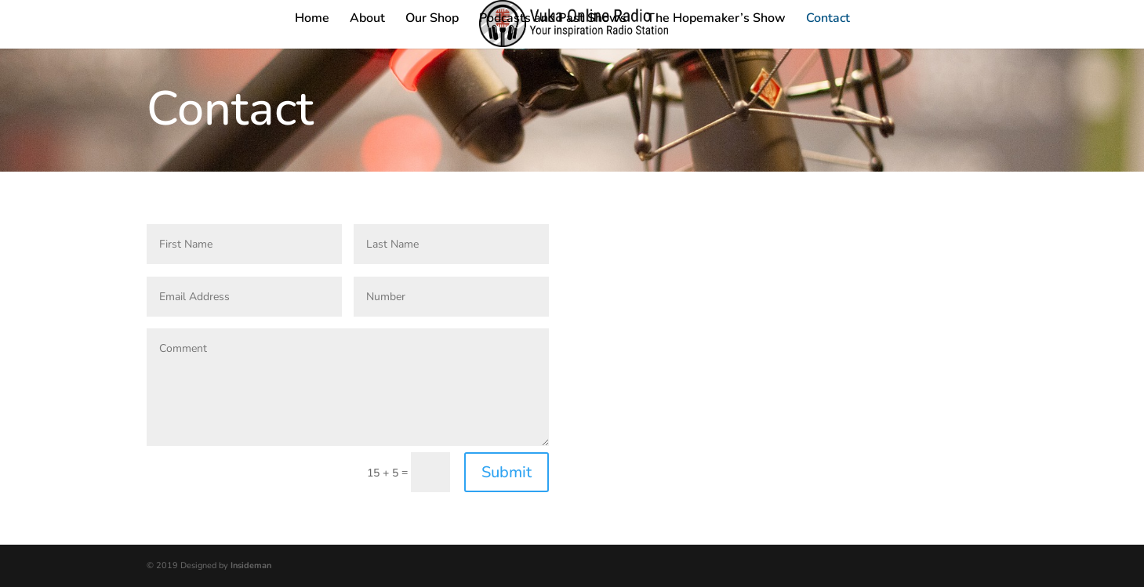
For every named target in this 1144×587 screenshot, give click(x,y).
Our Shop (432, 20)
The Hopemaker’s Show (716, 20)
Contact (828, 20)
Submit (506, 472)
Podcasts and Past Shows (552, 20)
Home (312, 20)
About (367, 20)
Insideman (251, 565)
